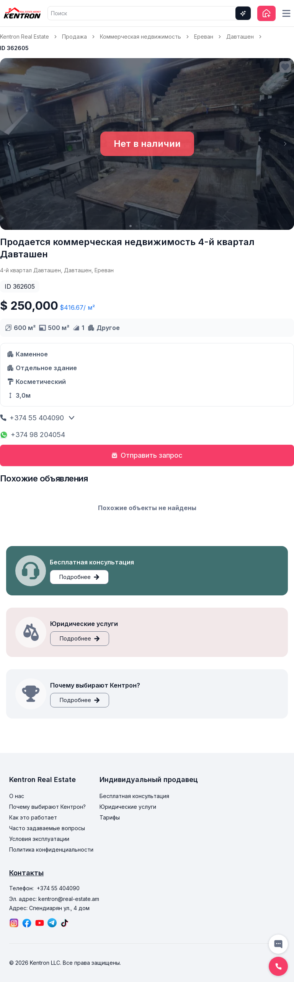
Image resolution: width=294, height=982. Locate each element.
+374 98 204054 (32, 435)
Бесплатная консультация (134, 796)
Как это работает (33, 817)
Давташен (240, 36)
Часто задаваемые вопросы (47, 828)
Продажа (74, 36)
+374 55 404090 (32, 418)
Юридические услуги (128, 806)
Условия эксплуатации (39, 839)
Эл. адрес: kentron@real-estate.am (54, 899)
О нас (16, 796)
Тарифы (110, 817)
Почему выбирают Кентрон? (47, 806)
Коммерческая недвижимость (140, 36)
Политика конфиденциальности (51, 849)
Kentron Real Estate (24, 36)
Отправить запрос (147, 455)
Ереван (203, 36)
